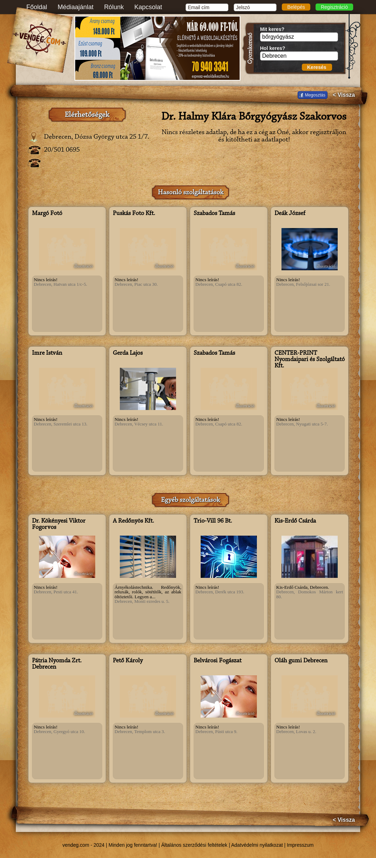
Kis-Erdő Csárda (295, 521)
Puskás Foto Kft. (134, 213)
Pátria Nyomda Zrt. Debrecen (57, 664)
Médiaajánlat (75, 7)
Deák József (289, 213)
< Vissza (344, 95)
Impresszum (300, 845)
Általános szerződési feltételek (194, 845)
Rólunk (114, 7)
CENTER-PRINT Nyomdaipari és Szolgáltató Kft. (309, 359)
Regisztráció (334, 7)
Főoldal (36, 7)
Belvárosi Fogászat (217, 661)
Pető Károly (128, 661)
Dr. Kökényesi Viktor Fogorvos (58, 524)
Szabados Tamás (214, 213)
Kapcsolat (148, 7)
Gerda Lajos (128, 353)
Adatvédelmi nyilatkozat (257, 845)
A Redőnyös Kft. (133, 521)
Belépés (296, 7)
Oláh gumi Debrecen (301, 661)
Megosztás (315, 95)
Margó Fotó (47, 213)
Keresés (316, 67)
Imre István (47, 353)
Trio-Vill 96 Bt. (213, 521)
